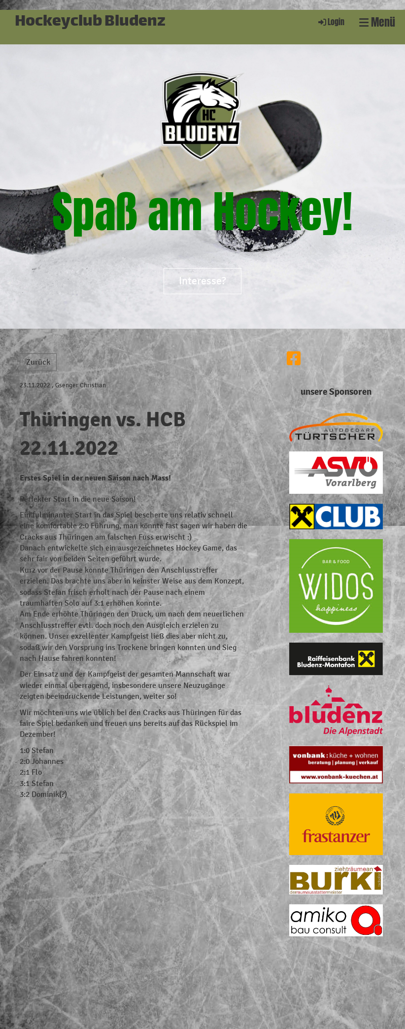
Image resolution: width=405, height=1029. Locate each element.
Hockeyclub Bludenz (90, 22)
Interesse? (202, 280)
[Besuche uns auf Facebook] (294, 359)
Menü (377, 22)
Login (330, 22)
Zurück (38, 362)
